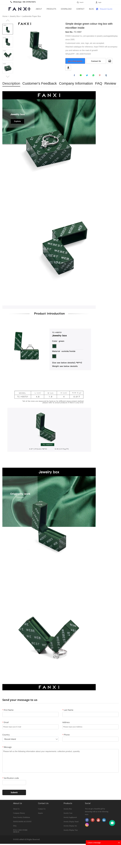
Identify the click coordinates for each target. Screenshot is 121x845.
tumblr (106, 76)
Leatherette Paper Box (31, 16)
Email (5, 723)
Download (74, 9)
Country (6, 736)
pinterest (100, 76)
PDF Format (109, 61)
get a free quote (75, 61)
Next (7, 77)
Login (99, 2)
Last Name (67, 711)
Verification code (10, 779)
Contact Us (88, 10)
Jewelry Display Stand (71, 823)
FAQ (14, 827)
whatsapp (94, 76)
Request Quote (106, 9)
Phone (66, 736)
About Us (45, 10)
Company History (19, 814)
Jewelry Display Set (70, 827)
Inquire (40, 814)
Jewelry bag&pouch (70, 818)
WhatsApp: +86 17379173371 (24, 2)
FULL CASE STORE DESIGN (20, 832)
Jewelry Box (15, 16)
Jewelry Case (68, 814)
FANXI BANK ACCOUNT (22, 823)
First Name (7, 711)
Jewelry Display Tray (71, 831)
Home (34, 9)
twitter (87, 76)
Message (7, 748)
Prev (7, 20)
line (81, 76)
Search (81, 2)
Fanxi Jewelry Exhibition (21, 818)
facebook (75, 76)
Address (66, 723)
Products (59, 9)
